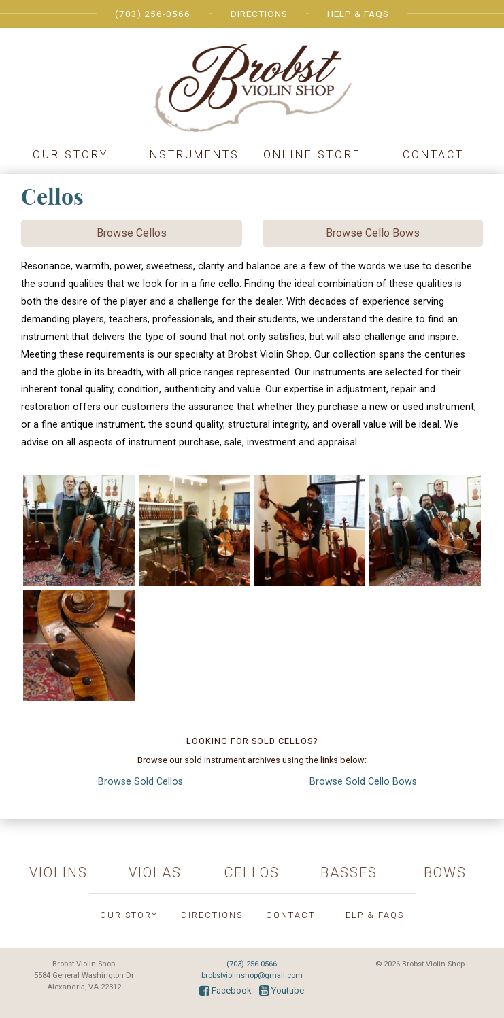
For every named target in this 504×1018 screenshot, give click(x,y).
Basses (348, 872)
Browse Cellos (132, 232)
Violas (155, 872)
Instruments (191, 154)
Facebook (225, 990)
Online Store (312, 154)
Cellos (140, 781)
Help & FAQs (358, 13)
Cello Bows (363, 781)
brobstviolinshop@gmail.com (252, 975)
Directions (259, 13)
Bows (445, 872)
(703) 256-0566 (152, 13)
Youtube (281, 990)
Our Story (70, 154)
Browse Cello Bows (373, 232)
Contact (433, 154)
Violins (58, 872)
